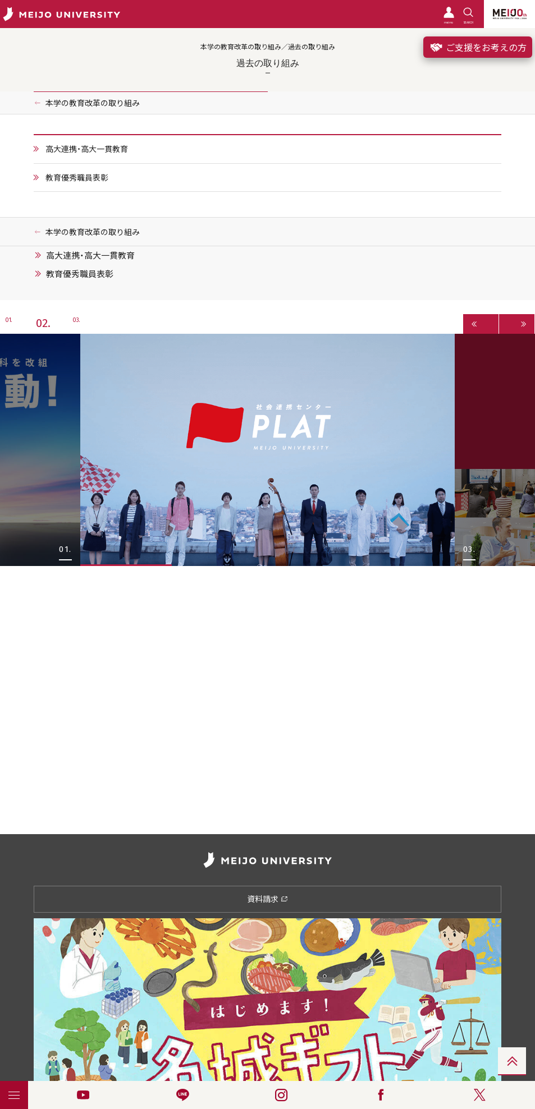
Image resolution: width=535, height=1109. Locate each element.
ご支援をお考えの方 (478, 47)
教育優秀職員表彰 (76, 177)
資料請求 (267, 898)
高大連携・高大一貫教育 (86, 148)
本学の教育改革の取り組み (92, 102)
